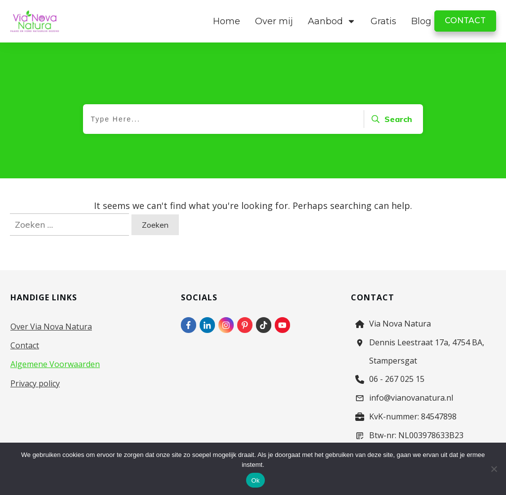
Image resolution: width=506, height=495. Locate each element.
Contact (24, 345)
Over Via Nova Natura (51, 326)
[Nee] (494, 469)
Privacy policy (35, 383)
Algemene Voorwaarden (55, 364)
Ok (255, 480)
